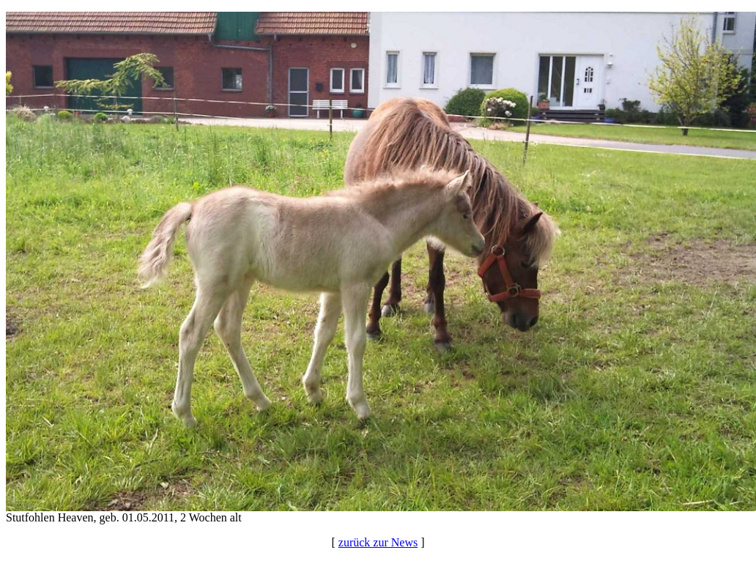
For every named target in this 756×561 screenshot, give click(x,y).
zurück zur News (378, 542)
